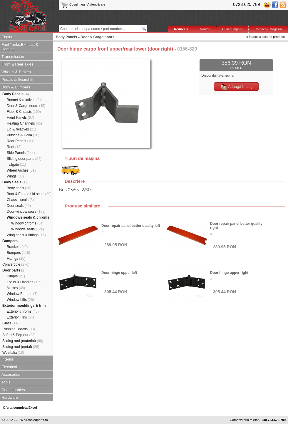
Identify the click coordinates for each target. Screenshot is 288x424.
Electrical (9, 367)
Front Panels (20, 117)
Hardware (9, 397)
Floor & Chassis (24, 112)
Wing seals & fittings (26, 235)
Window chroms (27, 223)
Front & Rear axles (17, 64)
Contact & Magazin (268, 29)
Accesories (10, 374)
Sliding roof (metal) (20, 347)
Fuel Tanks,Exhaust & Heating (19, 46)
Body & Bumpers (15, 87)
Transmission (12, 56)
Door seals (19, 206)
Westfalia (13, 353)
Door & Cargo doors (26, 106)
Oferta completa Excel (20, 407)
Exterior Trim (20, 317)
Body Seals (14, 182)
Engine (7, 37)
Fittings (16, 259)
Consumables (13, 390)
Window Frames (22, 294)
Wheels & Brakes (16, 72)
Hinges (16, 276)
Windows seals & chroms (28, 217)
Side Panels (21, 153)
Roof (14, 147)
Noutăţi (205, 29)
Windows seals (27, 229)
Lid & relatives (21, 129)
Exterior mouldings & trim (24, 306)
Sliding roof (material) (22, 341)
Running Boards (18, 329)
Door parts (14, 270)
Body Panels (15, 94)
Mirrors (16, 288)
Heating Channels (24, 123)
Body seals (19, 188)
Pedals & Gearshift (17, 79)
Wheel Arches (21, 170)
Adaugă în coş (236, 87)
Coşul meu (73, 4)
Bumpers (10, 241)
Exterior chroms (23, 311)
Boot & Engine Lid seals (29, 194)
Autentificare (96, 4)
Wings (15, 176)
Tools (5, 382)
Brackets (17, 247)
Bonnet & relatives (25, 100)
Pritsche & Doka (23, 135)
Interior (7, 359)
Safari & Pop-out (19, 335)
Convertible (15, 264)
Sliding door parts (24, 159)
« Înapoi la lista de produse (265, 36)
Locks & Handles (24, 282)
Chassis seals (20, 200)
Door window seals (26, 212)
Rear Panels (21, 141)
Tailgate (16, 164)
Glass (11, 323)
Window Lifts (20, 300)
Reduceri (181, 29)
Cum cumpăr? (232, 29)
